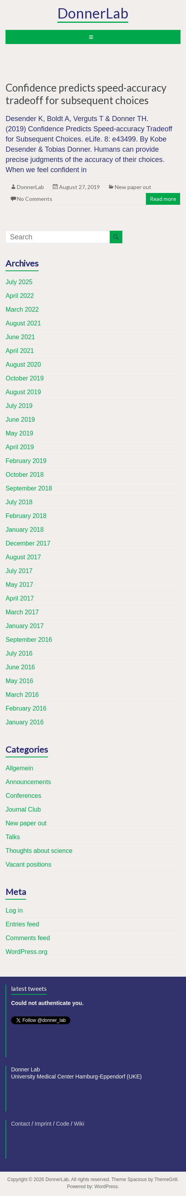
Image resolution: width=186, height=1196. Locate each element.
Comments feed (28, 938)
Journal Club (23, 809)
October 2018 (25, 474)
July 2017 (19, 571)
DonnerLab (92, 13)
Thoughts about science (39, 850)
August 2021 (23, 323)
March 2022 (22, 309)
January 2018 (25, 529)
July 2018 (19, 502)
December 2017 (28, 543)
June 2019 (20, 419)
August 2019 (23, 392)
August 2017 (23, 557)
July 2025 (19, 282)
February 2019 (26, 460)
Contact (20, 1124)
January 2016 (25, 722)
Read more (163, 198)
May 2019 (19, 433)
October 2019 (25, 378)
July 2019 (19, 405)
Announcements (28, 782)
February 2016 (26, 708)
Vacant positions (28, 864)
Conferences (23, 795)
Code (62, 1124)
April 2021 (20, 350)
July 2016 (19, 653)
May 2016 (19, 681)
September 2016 (29, 639)
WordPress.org (26, 951)
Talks (13, 837)
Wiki (79, 1124)
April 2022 (20, 295)
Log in (14, 910)
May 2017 (19, 584)
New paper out (133, 187)
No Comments (34, 198)
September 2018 (29, 488)
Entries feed (22, 924)
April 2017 (20, 598)
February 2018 (26, 516)
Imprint (43, 1124)
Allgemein (19, 768)
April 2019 (20, 447)
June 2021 (20, 337)
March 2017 (22, 612)
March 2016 (22, 694)
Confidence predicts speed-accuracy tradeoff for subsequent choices (86, 94)
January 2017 (25, 626)
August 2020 (23, 364)
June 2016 (20, 667)
